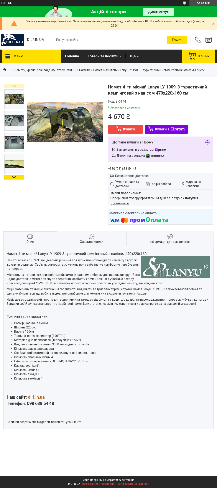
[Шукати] (177, 40)
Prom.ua (129, 479)
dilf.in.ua (36, 397)
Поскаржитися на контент (98, 483)
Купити (129, 129)
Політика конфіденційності (132, 483)
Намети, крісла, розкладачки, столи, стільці (45, 70)
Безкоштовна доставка (132, 176)
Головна (72, 56)
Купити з (170, 129)
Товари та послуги (103, 56)
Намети (84, 70)
